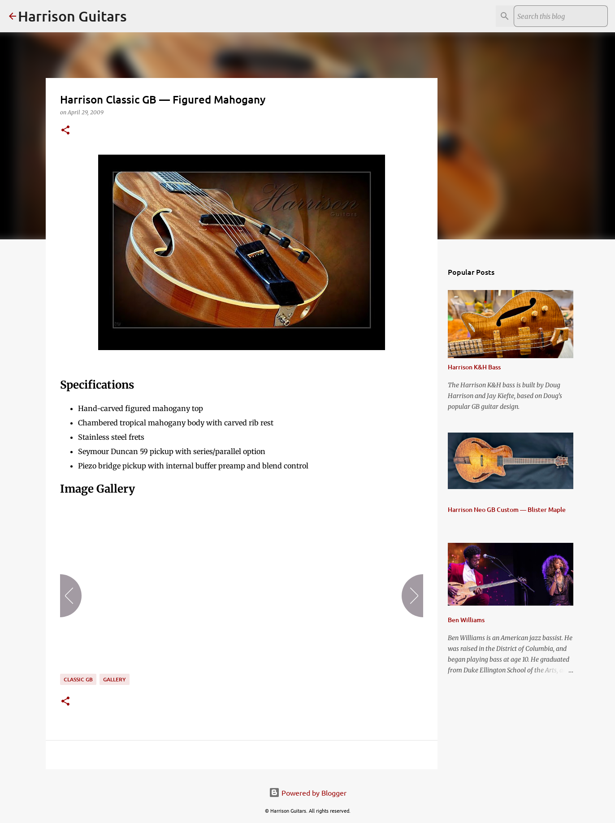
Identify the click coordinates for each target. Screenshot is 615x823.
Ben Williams (466, 619)
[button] (65, 131)
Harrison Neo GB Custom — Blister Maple (507, 509)
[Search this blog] (561, 16)
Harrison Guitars (72, 16)
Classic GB (78, 679)
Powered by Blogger (307, 792)
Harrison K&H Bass (474, 367)
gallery (114, 679)
